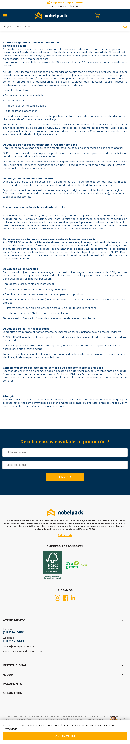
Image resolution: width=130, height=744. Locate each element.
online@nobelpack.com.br (18, 646)
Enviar (65, 477)
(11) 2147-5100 (13, 632)
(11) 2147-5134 (13, 641)
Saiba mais (65, 535)
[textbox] (65, 26)
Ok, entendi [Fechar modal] (65, 736)
